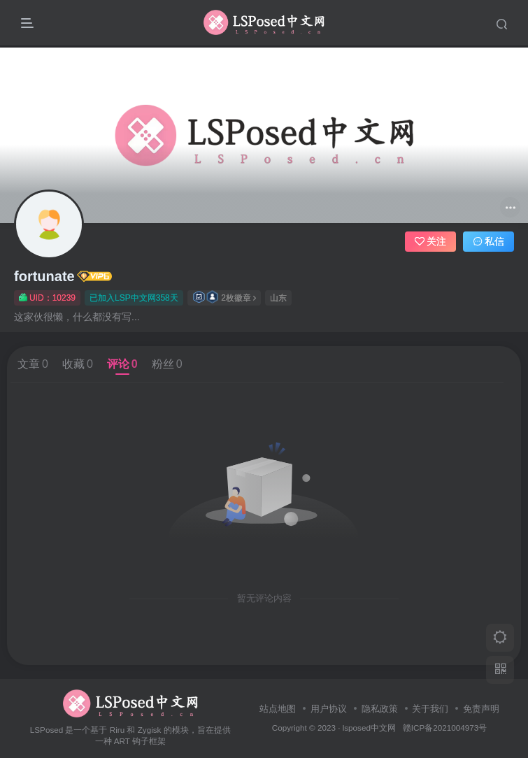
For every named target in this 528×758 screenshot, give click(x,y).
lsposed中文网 (369, 727)
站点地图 (277, 708)
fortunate (44, 276)
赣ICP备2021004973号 (445, 727)
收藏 (77, 364)
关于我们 (430, 708)
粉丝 (167, 364)
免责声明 (481, 708)
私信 (489, 241)
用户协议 (329, 708)
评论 (122, 364)
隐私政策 (380, 708)
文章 (32, 364)
